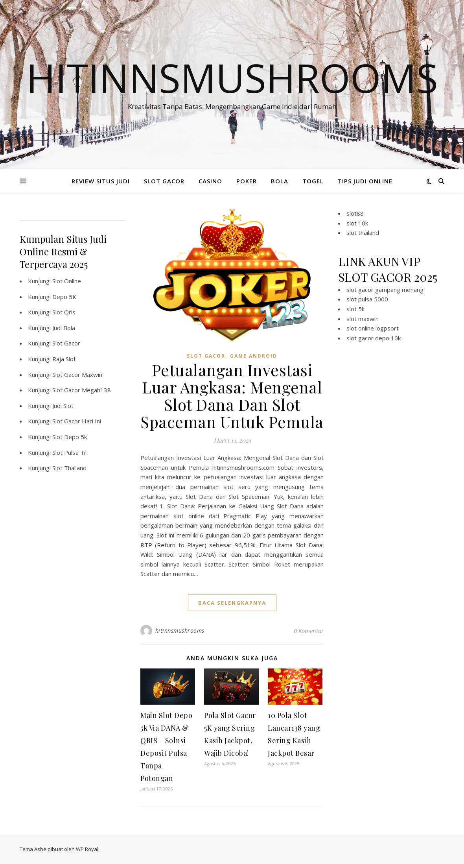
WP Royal (87, 849)
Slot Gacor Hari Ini (76, 421)
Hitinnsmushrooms (232, 77)
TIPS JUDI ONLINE (365, 181)
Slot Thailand (69, 468)
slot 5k (355, 309)
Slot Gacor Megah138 (81, 390)
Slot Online (66, 281)
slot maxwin (362, 319)
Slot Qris (63, 312)
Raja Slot (64, 359)
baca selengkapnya (232, 602)
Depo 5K (64, 297)
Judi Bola (63, 328)
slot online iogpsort (372, 328)
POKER (246, 181)
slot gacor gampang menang (384, 290)
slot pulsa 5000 (367, 299)
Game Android (253, 356)
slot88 (355, 213)
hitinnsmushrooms (179, 630)
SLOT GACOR (164, 181)
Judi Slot (63, 406)
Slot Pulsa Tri (70, 452)
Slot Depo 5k (69, 437)
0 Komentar (309, 631)
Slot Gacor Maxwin (77, 374)
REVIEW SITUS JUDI (101, 181)
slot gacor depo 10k (373, 338)
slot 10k (357, 223)
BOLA (279, 181)
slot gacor (206, 356)
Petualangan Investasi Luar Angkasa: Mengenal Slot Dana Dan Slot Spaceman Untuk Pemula (232, 395)
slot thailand (362, 232)
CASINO (210, 181)
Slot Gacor (66, 343)
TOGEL (313, 181)
